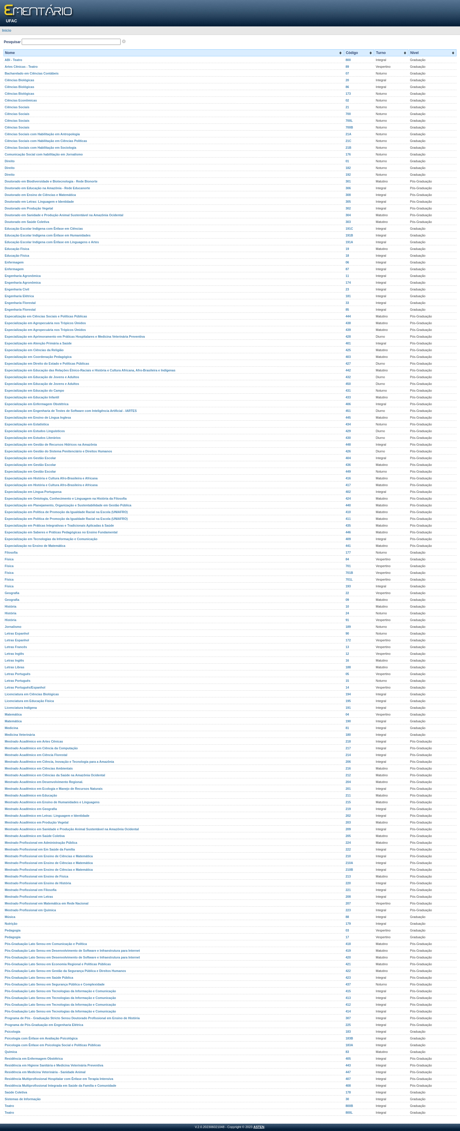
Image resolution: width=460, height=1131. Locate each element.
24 (347, 613)
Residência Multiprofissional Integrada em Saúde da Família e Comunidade (60, 1085)
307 (348, 1018)
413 (348, 998)
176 (348, 154)
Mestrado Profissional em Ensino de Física (36, 876)
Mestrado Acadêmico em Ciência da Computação (41, 748)
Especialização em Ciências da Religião (34, 350)
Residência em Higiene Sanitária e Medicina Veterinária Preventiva (54, 1065)
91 (347, 620)
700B (349, 127)
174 (348, 282)
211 (348, 795)
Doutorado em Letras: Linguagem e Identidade (39, 201)
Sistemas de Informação (23, 1099)
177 (348, 552)
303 (348, 222)
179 (348, 923)
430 (348, 437)
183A (349, 1045)
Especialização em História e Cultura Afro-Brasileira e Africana (51, 478)
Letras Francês (16, 647)
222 (348, 849)
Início (6, 30)
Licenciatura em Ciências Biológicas (32, 694)
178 (348, 1092)
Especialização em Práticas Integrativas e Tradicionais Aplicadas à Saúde (59, 525)
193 (348, 586)
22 (347, 593)
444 (348, 316)
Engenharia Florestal (20, 303)
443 (348, 1065)
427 (348, 363)
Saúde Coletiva (16, 1092)
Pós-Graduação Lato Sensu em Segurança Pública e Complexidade (55, 984)
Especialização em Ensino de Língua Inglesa (38, 417)
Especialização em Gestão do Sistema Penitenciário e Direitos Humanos (58, 451)
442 (348, 370)
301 (348, 181)
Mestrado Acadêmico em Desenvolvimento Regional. (44, 782)
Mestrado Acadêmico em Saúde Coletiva (35, 836)
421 (348, 964)
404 (348, 458)
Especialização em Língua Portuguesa (33, 491)
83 (347, 1052)
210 (348, 856)
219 (348, 809)
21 (347, 107)
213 (348, 876)
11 (347, 276)
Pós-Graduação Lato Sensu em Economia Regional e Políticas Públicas (58, 964)
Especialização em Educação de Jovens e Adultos (42, 377)
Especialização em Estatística (27, 424)
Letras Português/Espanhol (25, 687)
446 (348, 532)
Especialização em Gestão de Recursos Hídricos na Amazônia (51, 444)
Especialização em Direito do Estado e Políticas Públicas (47, 363)
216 (348, 768)
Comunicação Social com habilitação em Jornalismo (44, 154)
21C (348, 141)
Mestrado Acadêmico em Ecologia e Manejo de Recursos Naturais (54, 788)
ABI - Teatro (13, 60)
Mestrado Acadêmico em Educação (31, 795)
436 (348, 464)
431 (348, 390)
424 (348, 498)
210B (349, 869)
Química (11, 1052)
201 (348, 788)
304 (348, 215)
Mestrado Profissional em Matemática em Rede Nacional (46, 903)
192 (348, 174)
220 (348, 883)
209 (348, 829)
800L (349, 1112)
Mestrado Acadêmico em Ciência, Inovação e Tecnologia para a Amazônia (59, 761)
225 (348, 1025)
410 (348, 512)
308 (348, 195)
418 (348, 944)
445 (348, 417)
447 (348, 1072)
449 (348, 471)
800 (348, 60)
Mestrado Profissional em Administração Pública (41, 842)
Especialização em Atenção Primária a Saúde (38, 343)
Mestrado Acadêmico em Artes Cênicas (34, 741)
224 (348, 842)
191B (349, 235)
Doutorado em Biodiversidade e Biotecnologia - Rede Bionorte (51, 181)
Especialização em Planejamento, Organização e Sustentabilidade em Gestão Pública (68, 505)
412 (348, 1004)
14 (347, 687)
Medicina (11, 728)
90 (347, 633)
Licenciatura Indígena (21, 707)
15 (347, 680)
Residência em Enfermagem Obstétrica (34, 1058)
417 (348, 485)
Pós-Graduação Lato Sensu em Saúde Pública (39, 977)
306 (348, 188)
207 (348, 903)
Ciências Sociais (17, 107)
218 (348, 741)
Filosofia (11, 552)
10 (347, 606)
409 (348, 539)
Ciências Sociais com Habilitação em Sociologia (40, 147)
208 (348, 896)
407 (348, 1079)
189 (348, 626)
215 (348, 802)
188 (348, 667)
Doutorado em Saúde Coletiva (27, 222)
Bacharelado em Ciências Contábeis (32, 73)
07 (347, 73)
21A (348, 134)
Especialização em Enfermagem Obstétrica (36, 404)
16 (347, 660)
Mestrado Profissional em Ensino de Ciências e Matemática (49, 856)
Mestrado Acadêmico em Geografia (31, 809)
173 (348, 93)
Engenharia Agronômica (23, 276)
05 (347, 674)
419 (348, 950)
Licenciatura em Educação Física (29, 701)
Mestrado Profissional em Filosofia (30, 890)
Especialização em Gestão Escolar (30, 458)
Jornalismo (13, 626)
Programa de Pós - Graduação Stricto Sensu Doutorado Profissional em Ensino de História (72, 1018)
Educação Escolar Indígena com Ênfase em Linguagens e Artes (52, 242)
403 (348, 357)
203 (348, 822)
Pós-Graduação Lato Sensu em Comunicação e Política (46, 944)
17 (347, 937)
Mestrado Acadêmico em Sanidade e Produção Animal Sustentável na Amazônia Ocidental (72, 829)
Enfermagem (14, 262)
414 (348, 1011)
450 (348, 384)
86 (347, 87)
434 (348, 424)
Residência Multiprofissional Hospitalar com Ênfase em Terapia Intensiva (59, 1079)
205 (348, 836)
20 (347, 80)
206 (348, 761)
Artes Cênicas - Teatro (21, 66)
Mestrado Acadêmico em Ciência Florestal (36, 755)
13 (347, 647)
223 (348, 910)
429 (348, 431)
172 (348, 640)
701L (349, 579)
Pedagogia (13, 930)
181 (348, 296)
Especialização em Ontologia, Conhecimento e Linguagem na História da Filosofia (66, 498)
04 (347, 714)
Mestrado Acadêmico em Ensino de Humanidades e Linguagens (52, 802)
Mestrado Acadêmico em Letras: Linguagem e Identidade (47, 815)
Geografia (12, 593)
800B (349, 1106)
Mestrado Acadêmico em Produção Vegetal (37, 822)
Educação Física (17, 249)
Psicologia (12, 1031)
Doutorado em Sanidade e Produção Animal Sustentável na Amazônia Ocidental (64, 215)
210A (349, 863)
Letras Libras (14, 667)
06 (347, 262)
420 (348, 957)
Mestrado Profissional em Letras (29, 896)
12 (347, 653)
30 (347, 1099)
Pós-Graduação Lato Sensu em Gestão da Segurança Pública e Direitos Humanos (65, 971)
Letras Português (18, 674)
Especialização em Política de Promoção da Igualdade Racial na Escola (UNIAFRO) (66, 512)
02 (347, 100)
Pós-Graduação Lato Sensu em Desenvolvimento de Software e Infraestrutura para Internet (72, 950)
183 (348, 1031)
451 (348, 410)
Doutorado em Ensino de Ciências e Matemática (40, 195)
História (10, 606)
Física (9, 559)
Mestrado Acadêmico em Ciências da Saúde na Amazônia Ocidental (55, 775)
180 (348, 734)
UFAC (11, 20)
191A (349, 242)
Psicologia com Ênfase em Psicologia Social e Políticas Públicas (53, 1045)
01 (347, 161)
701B (349, 572)
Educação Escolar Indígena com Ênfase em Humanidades (48, 235)
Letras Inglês (14, 653)
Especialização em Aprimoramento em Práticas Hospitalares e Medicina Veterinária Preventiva (75, 336)
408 (348, 1085)
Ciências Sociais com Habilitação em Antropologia (42, 134)
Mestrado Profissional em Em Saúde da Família (40, 849)
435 (348, 525)
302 (348, 208)
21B (348, 147)
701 (348, 566)
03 (347, 930)
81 (347, 728)
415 (348, 991)
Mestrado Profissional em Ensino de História (38, 883)
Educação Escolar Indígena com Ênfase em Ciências (44, 228)
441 (348, 545)
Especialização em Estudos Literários (33, 437)
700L (349, 120)
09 (347, 599)
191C (349, 228)
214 (348, 755)
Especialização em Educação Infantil (32, 397)
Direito (10, 161)
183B (349, 1038)
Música (10, 917)
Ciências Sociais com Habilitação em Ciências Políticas (46, 141)
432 (348, 377)
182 (348, 168)
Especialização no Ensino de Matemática (35, 545)
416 (348, 478)
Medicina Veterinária (20, 734)
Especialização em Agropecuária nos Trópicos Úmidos (45, 323)
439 (348, 330)
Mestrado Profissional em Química (30, 910)
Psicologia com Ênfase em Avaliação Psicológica (41, 1038)
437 (348, 984)
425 (348, 350)
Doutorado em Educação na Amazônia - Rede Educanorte (47, 188)
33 (347, 303)
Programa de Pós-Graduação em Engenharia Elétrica (44, 1025)
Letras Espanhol (17, 633)
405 (348, 1058)
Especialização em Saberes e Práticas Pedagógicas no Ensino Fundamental (61, 532)
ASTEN (258, 1127)
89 (347, 66)
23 (347, 289)
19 (347, 249)
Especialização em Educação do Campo (34, 390)
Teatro (9, 1106)
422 (348, 971)
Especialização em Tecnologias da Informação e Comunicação (51, 539)
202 (348, 815)
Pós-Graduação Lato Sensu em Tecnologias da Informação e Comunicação (60, 991)
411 (348, 518)
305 (348, 201)
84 (347, 559)
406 (348, 404)
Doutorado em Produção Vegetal (29, 208)
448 (348, 444)
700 (348, 114)
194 (348, 694)
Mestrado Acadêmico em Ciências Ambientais (39, 768)
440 (348, 505)
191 (348, 707)
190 (348, 721)
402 (348, 491)
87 (347, 269)
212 (348, 775)
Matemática (13, 714)
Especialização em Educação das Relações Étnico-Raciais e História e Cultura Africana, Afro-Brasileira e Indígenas (90, 370)
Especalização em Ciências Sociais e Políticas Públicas (46, 316)
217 (348, 748)
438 (348, 323)
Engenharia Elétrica (19, 296)
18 (347, 255)
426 (348, 451)
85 (347, 309)
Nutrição (11, 923)
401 (348, 343)
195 (348, 701)
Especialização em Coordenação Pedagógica (38, 357)
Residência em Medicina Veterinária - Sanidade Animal (45, 1072)
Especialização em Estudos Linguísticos (35, 431)
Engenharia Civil (17, 289)
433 (348, 397)
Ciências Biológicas (19, 80)
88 (347, 917)
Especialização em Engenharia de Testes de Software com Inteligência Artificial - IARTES (71, 410)
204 (348, 782)
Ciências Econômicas (21, 100)
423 (348, 977)
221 (348, 890)
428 (348, 336)
